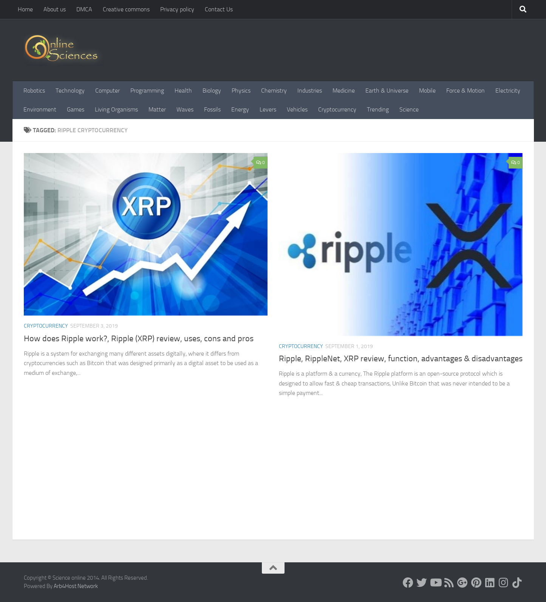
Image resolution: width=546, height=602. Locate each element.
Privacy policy (177, 9)
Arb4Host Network (76, 586)
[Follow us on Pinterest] (476, 582)
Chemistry (274, 90)
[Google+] (462, 582)
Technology (70, 90)
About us (54, 9)
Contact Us (219, 9)
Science (409, 109)
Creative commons (126, 9)
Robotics (34, 90)
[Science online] (408, 582)
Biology (212, 90)
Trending (378, 109)
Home (25, 9)
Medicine (344, 90)
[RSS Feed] (449, 582)
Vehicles (297, 109)
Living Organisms (116, 109)
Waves (184, 109)
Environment (39, 109)
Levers (268, 109)
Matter (157, 109)
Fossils (212, 109)
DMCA (84, 9)
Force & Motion (465, 90)
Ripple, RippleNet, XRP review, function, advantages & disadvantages (401, 359)
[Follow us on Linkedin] (489, 582)
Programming (147, 90)
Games (75, 109)
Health (183, 90)
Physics (241, 90)
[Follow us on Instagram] (503, 582)
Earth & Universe (386, 90)
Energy (240, 109)
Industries (309, 90)
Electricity (507, 90)
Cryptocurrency (337, 109)
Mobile (427, 90)
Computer (107, 90)
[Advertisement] (273, 483)
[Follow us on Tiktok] (517, 582)
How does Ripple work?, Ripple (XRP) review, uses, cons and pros (139, 339)
